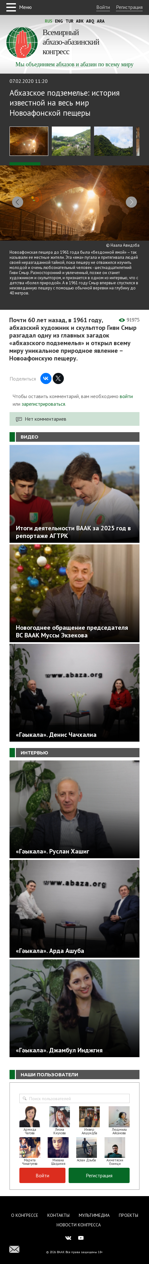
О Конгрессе (24, 1208)
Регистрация (129, 7)
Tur (69, 21)
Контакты (58, 1208)
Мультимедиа (94, 1208)
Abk (80, 21)
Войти (103, 7)
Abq (90, 21)
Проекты (128, 1208)
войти (126, 389)
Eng (59, 21)
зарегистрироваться (43, 397)
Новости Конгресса (79, 1218)
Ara (101, 21)
